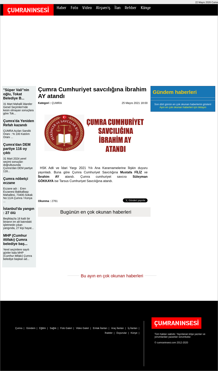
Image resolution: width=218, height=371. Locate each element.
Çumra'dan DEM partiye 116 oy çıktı (16, 149)
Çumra (18, 328)
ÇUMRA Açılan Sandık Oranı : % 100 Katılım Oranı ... (17, 134)
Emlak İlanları (100, 328)
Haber (61, 7)
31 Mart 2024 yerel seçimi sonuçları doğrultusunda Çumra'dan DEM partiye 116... (18, 165)
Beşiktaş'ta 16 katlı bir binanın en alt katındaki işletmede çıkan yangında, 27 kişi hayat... (18, 223)
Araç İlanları (117, 328)
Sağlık (53, 328)
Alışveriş (103, 7)
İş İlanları (132, 328)
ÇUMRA (57, 103)
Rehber (130, 7)
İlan (117, 7)
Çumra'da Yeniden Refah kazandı (18, 123)
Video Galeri (82, 328)
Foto (74, 7)
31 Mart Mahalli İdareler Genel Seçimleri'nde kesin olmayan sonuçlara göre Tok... (18, 108)
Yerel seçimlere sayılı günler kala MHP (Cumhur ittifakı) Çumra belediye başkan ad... (17, 254)
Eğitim (42, 328)
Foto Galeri (66, 328)
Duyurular (122, 333)
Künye (146, 7)
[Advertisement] (109, 53)
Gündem (30, 328)
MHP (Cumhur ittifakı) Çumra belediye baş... (15, 240)
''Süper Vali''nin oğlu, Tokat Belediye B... (16, 94)
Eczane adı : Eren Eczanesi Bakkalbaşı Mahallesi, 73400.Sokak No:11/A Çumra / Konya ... (18, 195)
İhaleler (109, 333)
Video (87, 7)
